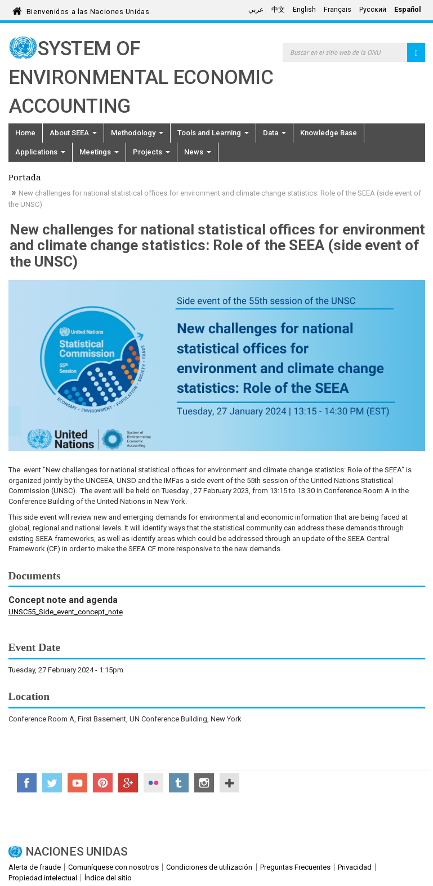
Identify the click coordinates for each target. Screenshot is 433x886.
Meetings (99, 152)
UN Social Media (229, 782)
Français (337, 10)
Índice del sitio (108, 877)
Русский (372, 10)
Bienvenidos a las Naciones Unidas (87, 10)
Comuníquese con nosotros (113, 867)
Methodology (137, 133)
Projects (151, 152)
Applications (40, 152)
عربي (256, 10)
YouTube (77, 782)
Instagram (204, 782)
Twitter (52, 782)
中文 (278, 10)
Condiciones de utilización (209, 867)
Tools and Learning (213, 133)
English (304, 10)
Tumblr (179, 782)
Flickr (153, 782)
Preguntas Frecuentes (295, 867)
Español (407, 10)
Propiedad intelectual (42, 877)
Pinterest (103, 782)
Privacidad (355, 867)
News (197, 152)
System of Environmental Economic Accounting (141, 77)
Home (25, 133)
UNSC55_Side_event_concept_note (65, 612)
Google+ (128, 782)
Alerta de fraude (34, 867)
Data (274, 133)
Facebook (27, 782)
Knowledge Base (328, 133)
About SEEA (73, 133)
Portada (24, 178)
